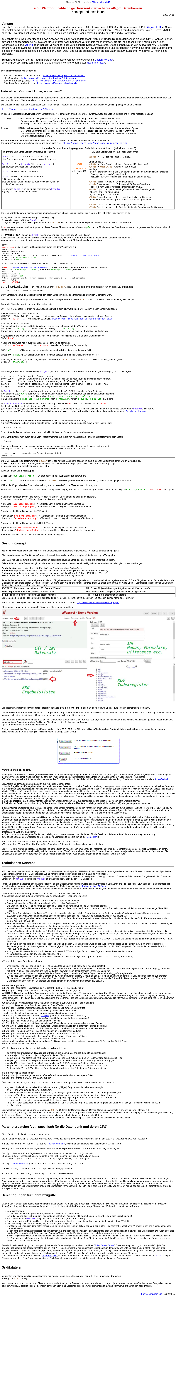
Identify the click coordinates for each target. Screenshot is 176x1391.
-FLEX (153, 27)
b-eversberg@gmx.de (151, 1313)
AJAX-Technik (161, 797)
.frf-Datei (45, 1033)
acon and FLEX (96, 62)
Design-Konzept (104, 59)
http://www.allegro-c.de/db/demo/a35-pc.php (98, 620)
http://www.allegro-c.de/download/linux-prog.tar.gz (95, 144)
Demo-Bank (92, 854)
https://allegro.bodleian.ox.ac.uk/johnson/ (59, 81)
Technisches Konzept (136, 422)
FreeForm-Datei (49, 1275)
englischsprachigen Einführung (93, 904)
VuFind (29, 44)
